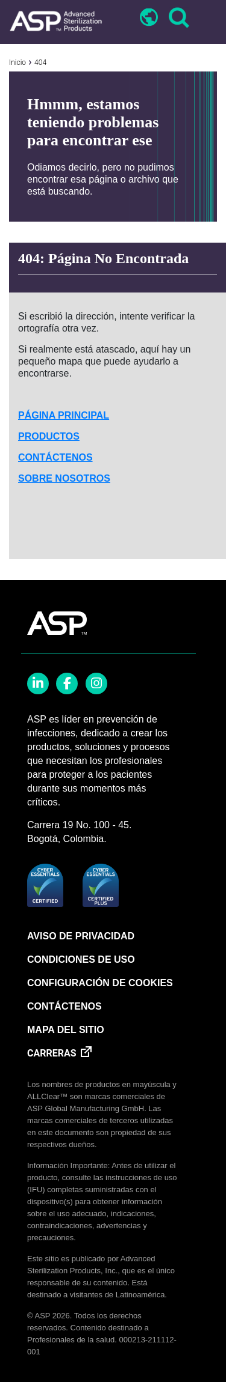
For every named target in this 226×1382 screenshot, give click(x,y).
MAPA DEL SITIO (65, 1030)
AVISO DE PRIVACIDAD (80, 936)
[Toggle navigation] (206, 19)
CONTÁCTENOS (55, 457)
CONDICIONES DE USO (81, 959)
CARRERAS (52, 1053)
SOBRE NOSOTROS (64, 478)
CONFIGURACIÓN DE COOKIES (100, 983)
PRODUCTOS (49, 436)
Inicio (17, 62)
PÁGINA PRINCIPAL (63, 415)
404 (40, 62)
